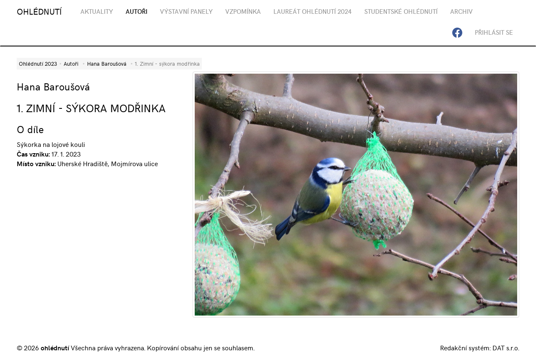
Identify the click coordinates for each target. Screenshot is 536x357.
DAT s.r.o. (505, 347)
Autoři (71, 63)
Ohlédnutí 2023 (38, 63)
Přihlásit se (494, 32)
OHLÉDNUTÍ (39, 11)
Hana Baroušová (106, 63)
